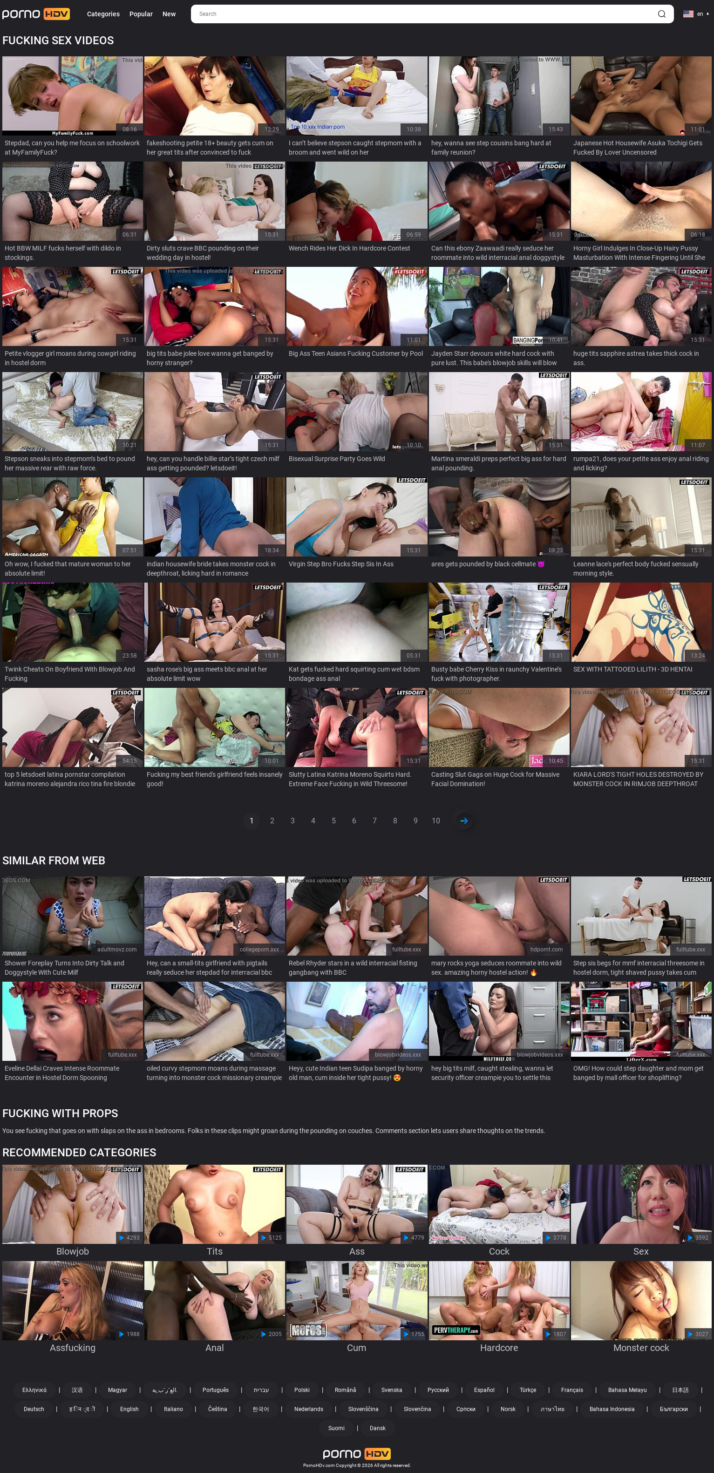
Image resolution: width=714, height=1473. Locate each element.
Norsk (508, 1409)
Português (216, 1390)
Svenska (391, 1390)
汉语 (77, 1390)
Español (484, 1390)
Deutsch (34, 1409)
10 (436, 820)
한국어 (260, 1409)
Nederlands (308, 1409)
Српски (466, 1409)
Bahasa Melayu (627, 1390)
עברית (261, 1390)
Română (345, 1390)
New (169, 14)
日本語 (680, 1390)
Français (572, 1390)
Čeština (217, 1409)
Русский (438, 1390)
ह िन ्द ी (82, 1409)
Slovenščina (363, 1409)
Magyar (117, 1390)
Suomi (336, 1428)
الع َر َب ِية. (164, 1390)
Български (674, 1409)
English (129, 1409)
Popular (141, 14)
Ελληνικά (34, 1390)
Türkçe (528, 1390)
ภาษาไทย (552, 1409)
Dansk (378, 1428)
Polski (302, 1390)
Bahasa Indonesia (612, 1409)
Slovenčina (417, 1409)
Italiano (173, 1409)
